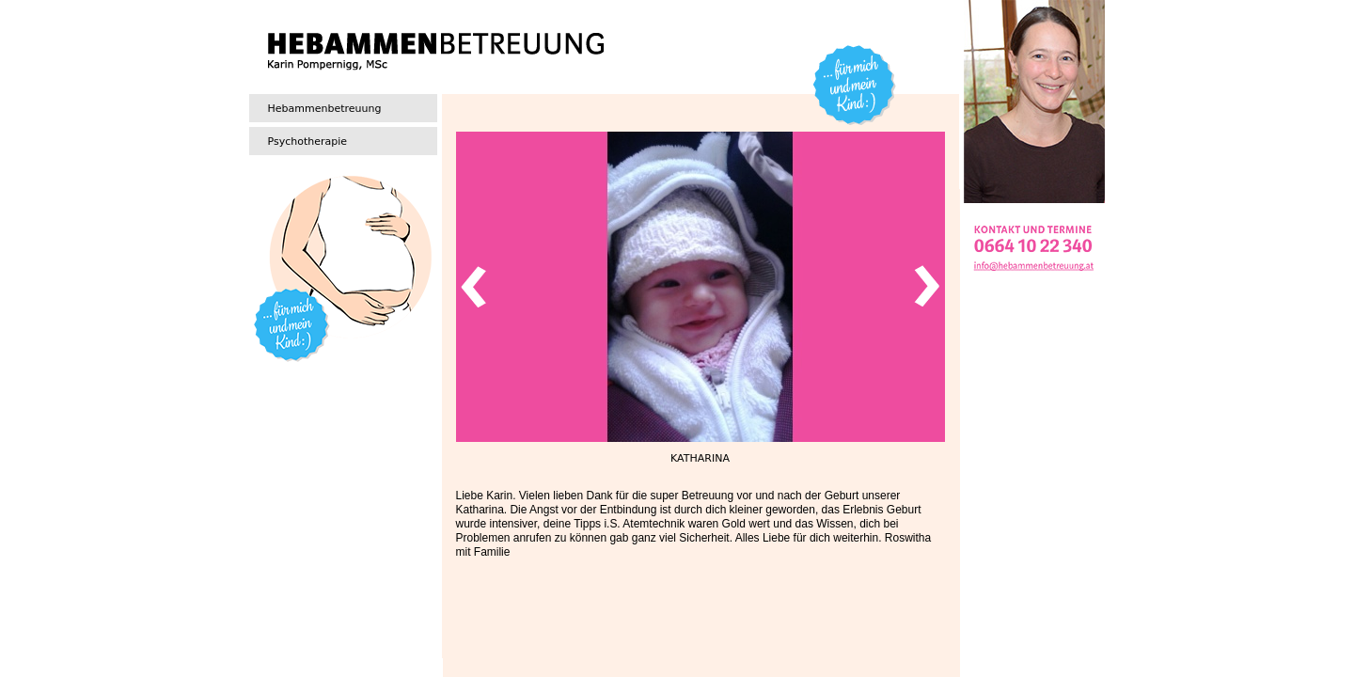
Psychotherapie (308, 141)
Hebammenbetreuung (325, 108)
